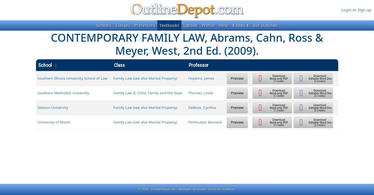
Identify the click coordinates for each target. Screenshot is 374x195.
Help (223, 25)
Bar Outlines (265, 25)
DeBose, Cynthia (202, 107)
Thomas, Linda (200, 92)
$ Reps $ (240, 25)
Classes (123, 25)
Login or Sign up (356, 9)
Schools (103, 25)
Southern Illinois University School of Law (73, 78)
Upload (191, 25)
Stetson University (53, 107)
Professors (145, 25)
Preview (237, 78)
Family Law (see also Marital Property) (145, 78)
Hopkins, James (201, 78)
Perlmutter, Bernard (205, 122)
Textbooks (169, 25)
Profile (208, 25)
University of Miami (54, 122)
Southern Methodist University (63, 92)
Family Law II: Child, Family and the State (148, 92)
